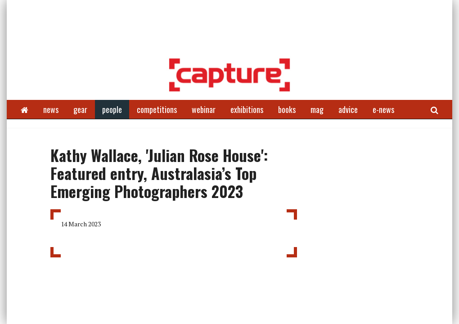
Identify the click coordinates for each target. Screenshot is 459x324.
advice (348, 109)
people (112, 109)
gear (80, 109)
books (287, 109)
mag (317, 109)
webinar (204, 109)
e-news (383, 109)
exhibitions (246, 109)
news (50, 109)
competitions (157, 109)
